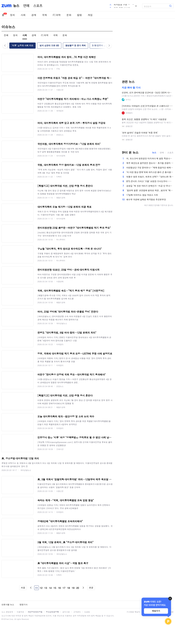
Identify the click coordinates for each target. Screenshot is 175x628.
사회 (23, 15)
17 (64, 587)
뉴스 (16, 6)
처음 (23, 587)
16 (59, 587)
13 (45, 587)
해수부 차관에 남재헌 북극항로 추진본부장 (146, 199)
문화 (68, 15)
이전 (30, 587)
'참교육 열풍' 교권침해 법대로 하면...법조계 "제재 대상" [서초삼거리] (149, 190)
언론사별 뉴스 (8, 604)
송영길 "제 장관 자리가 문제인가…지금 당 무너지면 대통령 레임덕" (149, 185)
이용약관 (20, 612)
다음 (83, 587)
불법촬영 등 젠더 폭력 (75, 45)
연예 (26, 6)
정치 (12, 15)
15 (54, 587)
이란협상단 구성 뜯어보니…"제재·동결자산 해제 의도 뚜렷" (149, 167)
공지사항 (66, 612)
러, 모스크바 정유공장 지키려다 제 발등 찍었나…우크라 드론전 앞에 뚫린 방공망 (149, 158)
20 (77, 587)
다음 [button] (109, 45)
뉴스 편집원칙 (7, 612)
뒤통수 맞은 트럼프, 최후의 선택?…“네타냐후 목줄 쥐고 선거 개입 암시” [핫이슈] (149, 176)
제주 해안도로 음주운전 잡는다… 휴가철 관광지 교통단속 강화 (149, 163)
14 (50, 587)
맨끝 (91, 587)
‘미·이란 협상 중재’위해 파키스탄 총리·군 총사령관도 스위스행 (149, 172)
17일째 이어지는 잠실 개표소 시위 (142, 194)
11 (36, 587)
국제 (44, 15)
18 (68, 587)
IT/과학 (57, 15)
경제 (33, 15)
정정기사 (23, 604)
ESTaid (6, 619)
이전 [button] (5, 45)
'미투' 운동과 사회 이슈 (22, 45)
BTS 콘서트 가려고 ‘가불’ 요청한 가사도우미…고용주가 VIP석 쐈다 (149, 181)
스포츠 (37, 6)
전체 (6, 35)
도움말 (87, 612)
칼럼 (79, 15)
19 (73, 587)
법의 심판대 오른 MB (49, 45)
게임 (90, 15)
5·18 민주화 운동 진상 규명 (104, 45)
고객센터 (77, 612)
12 (41, 587)
